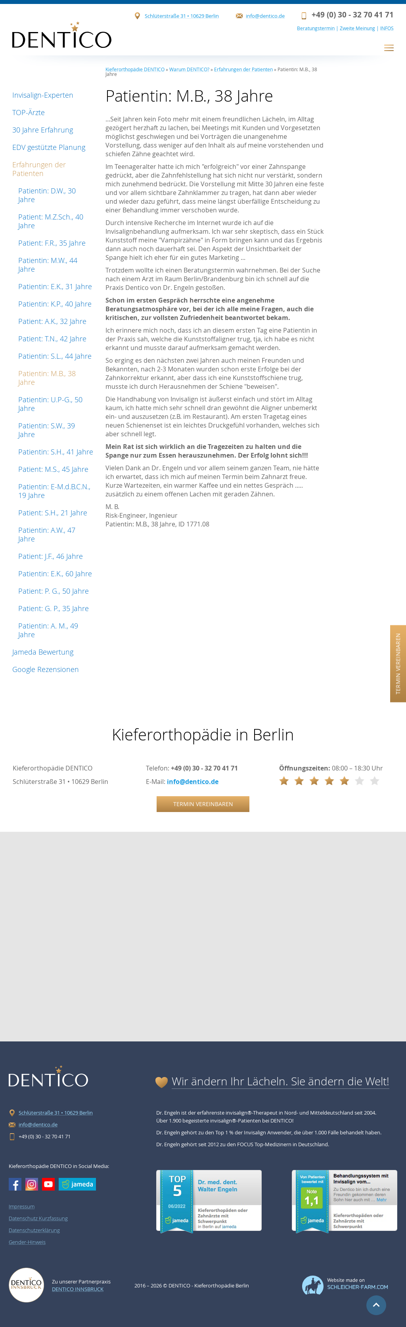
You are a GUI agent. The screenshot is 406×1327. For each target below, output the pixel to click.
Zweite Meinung (357, 28)
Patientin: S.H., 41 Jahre (55, 451)
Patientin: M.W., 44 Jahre (47, 265)
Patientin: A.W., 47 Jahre (46, 534)
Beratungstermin (316, 28)
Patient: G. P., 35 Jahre (53, 608)
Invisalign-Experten (42, 95)
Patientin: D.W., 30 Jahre (47, 195)
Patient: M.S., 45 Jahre (53, 469)
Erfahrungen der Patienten (39, 169)
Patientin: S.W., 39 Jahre (46, 430)
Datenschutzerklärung (34, 1230)
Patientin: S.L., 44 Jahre (55, 356)
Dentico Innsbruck (77, 1289)
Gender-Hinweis (27, 1242)
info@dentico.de (265, 15)
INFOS (387, 28)
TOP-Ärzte (28, 112)
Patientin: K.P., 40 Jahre (55, 304)
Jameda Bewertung (42, 652)
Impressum (21, 1206)
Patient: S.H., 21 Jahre (52, 512)
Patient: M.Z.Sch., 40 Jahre (50, 221)
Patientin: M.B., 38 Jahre (47, 378)
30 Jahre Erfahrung (42, 129)
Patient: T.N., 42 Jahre (52, 338)
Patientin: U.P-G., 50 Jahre (50, 404)
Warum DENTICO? (189, 69)
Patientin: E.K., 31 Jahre (55, 286)
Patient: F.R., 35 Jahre (52, 243)
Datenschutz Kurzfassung (38, 1218)
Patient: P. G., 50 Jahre (53, 591)
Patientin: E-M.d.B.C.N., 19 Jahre (54, 491)
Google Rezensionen (45, 669)
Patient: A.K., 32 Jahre (52, 321)
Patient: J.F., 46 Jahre (50, 556)
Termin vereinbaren (398, 663)
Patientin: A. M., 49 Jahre (48, 630)
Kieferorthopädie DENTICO (135, 69)
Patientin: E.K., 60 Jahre (55, 573)
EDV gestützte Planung (48, 147)
